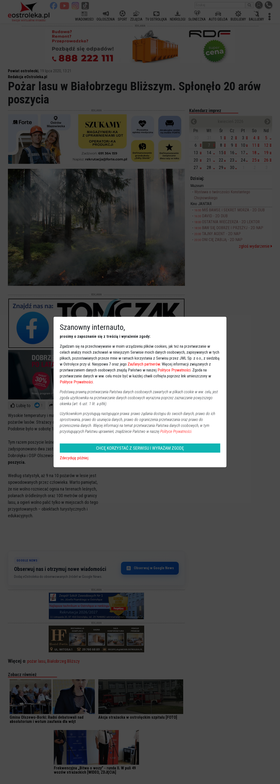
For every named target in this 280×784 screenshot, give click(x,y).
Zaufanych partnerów (144, 364)
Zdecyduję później (74, 458)
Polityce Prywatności (174, 370)
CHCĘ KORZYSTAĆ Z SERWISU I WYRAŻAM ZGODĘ (140, 448)
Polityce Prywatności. (176, 431)
